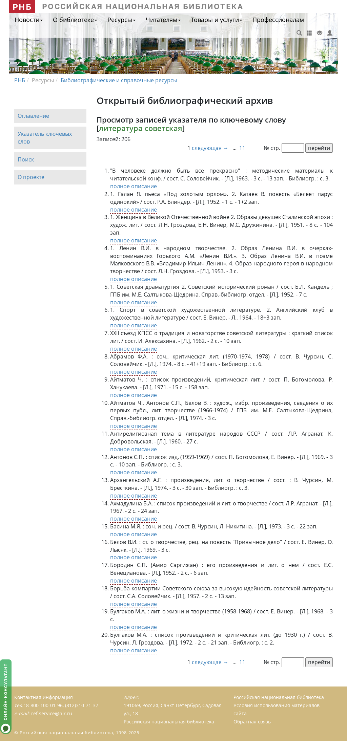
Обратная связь (252, 721)
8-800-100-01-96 (44, 705)
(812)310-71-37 (81, 705)
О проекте (31, 177)
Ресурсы (121, 20)
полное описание (133, 186)
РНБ (22, 7)
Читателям (163, 20)
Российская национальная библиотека (278, 697)
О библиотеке (75, 20)
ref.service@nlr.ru (51, 713)
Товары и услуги (216, 20)
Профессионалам (278, 20)
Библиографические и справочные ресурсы (119, 80)
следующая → (211, 148)
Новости (29, 20)
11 (242, 148)
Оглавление (33, 115)
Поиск (26, 159)
